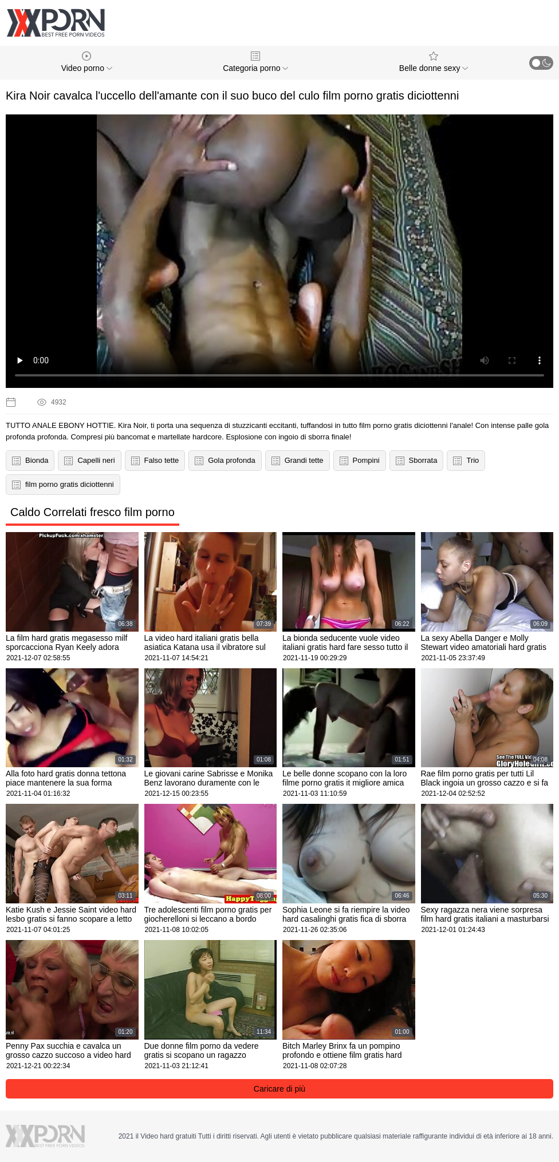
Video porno (86, 62)
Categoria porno (255, 62)
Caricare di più (279, 1088)
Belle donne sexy (434, 62)
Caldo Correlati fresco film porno (92, 512)
